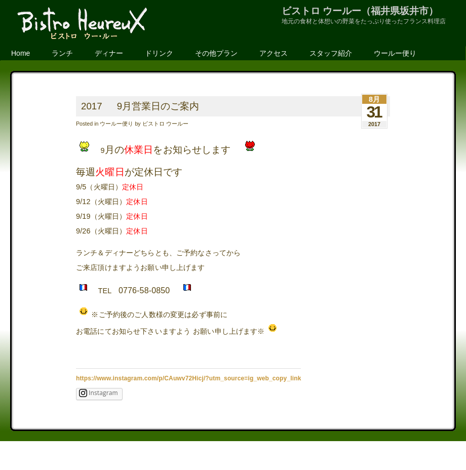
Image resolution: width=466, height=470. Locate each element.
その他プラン (216, 53)
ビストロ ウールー (165, 124)
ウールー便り (395, 53)
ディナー (109, 53)
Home (20, 53)
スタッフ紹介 (330, 53)
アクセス (273, 53)
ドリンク (159, 53)
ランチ (62, 53)
